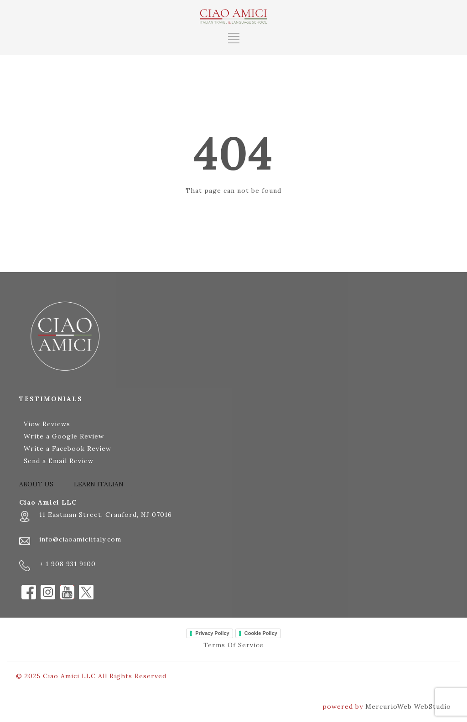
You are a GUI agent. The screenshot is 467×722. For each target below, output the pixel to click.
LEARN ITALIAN (99, 484)
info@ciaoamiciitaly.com (80, 539)
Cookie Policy (260, 633)
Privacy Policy (212, 633)
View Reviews (47, 424)
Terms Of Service (233, 645)
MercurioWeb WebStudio (408, 706)
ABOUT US (36, 484)
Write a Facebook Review (67, 448)
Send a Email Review (58, 461)
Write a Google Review (64, 436)
